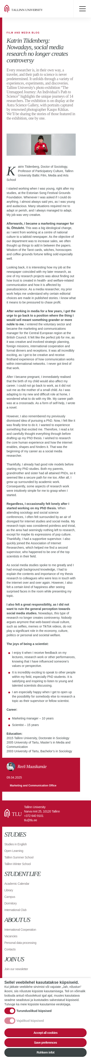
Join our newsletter (16, 969)
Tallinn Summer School (18, 857)
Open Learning (13, 851)
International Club (15, 910)
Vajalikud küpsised (30, 1020)
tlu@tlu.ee (30, 820)
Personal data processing (20, 942)
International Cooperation (20, 929)
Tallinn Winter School (17, 864)
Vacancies (10, 936)
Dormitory (10, 903)
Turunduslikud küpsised (34, 1011)
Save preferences (45, 1042)
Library (8, 890)
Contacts (10, 949)
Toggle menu (82, 9)
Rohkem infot (45, 1052)
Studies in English (15, 844)
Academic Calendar (16, 883)
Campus (9, 897)
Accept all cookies (45, 1032)
